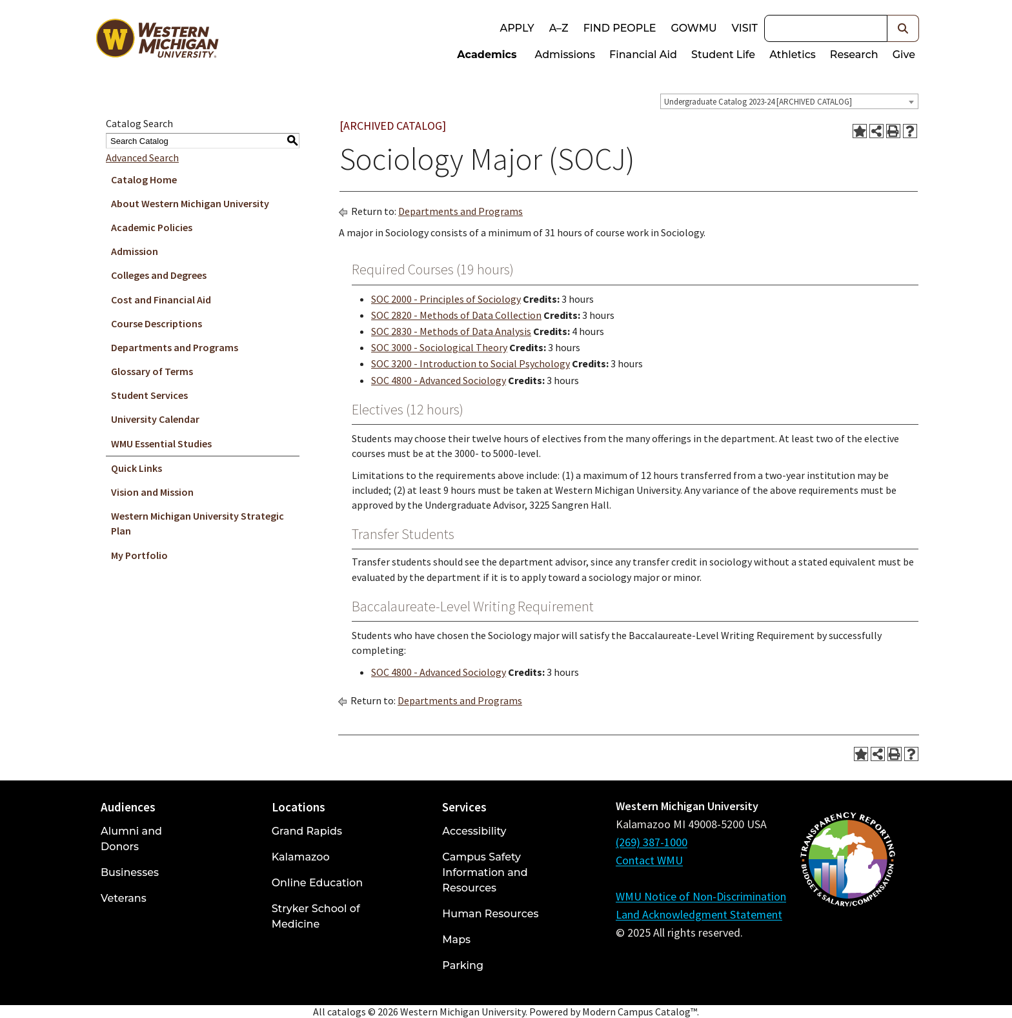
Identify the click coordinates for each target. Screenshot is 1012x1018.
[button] (903, 28)
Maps (456, 939)
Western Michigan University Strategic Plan (197, 523)
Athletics (792, 54)
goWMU (693, 28)
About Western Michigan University (190, 203)
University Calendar (155, 418)
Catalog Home (144, 179)
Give (904, 54)
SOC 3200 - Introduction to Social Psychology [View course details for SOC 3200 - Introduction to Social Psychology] (470, 363)
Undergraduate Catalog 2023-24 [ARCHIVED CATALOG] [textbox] (758, 101)
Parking (462, 965)
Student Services (149, 395)
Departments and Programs (174, 347)
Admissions (565, 54)
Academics (486, 54)
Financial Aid (643, 54)
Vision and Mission (152, 491)
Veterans (124, 898)
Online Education (317, 883)
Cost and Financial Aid (161, 299)
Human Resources (490, 914)
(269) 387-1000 (651, 842)
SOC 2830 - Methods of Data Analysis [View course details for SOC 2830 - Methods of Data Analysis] (451, 331)
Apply (517, 28)
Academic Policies (151, 227)
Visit (745, 28)
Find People (619, 28)
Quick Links (136, 468)
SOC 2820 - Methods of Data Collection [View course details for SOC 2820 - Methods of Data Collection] (456, 315)
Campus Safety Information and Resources (484, 872)
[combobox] (789, 101)
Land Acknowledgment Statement (699, 914)
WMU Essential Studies (161, 443)
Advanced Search (142, 157)
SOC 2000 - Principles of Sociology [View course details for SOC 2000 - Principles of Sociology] (446, 298)
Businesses (130, 872)
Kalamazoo (301, 857)
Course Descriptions (156, 323)
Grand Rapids (307, 831)
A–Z (559, 28)
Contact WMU (649, 860)
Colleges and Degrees (159, 275)
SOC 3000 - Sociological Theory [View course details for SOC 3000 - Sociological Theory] (439, 347)
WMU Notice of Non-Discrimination (701, 896)
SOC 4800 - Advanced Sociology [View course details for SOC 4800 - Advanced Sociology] (438, 380)
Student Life (723, 54)
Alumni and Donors (131, 839)
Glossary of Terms (152, 371)
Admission (134, 251)
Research (854, 54)
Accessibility (474, 831)
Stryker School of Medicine (316, 916)
